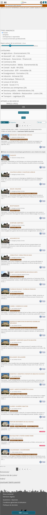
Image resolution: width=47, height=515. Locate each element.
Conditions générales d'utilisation (14, 502)
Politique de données (10, 505)
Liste (3, 122)
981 (23, 512)
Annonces (4, 472)
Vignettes (12, 122)
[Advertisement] (23, 19)
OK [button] (23, 107)
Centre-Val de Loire (7, 129)
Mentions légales (9, 497)
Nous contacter (8, 494)
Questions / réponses (10, 500)
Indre (16, 129)
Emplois (5, 35)
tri (24, 122)
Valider (23, 117)
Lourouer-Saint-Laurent (10, 482)
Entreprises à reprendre (11, 37)
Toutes (5, 33)
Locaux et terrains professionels (14, 39)
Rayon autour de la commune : (11, 43)
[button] (23, 113)
